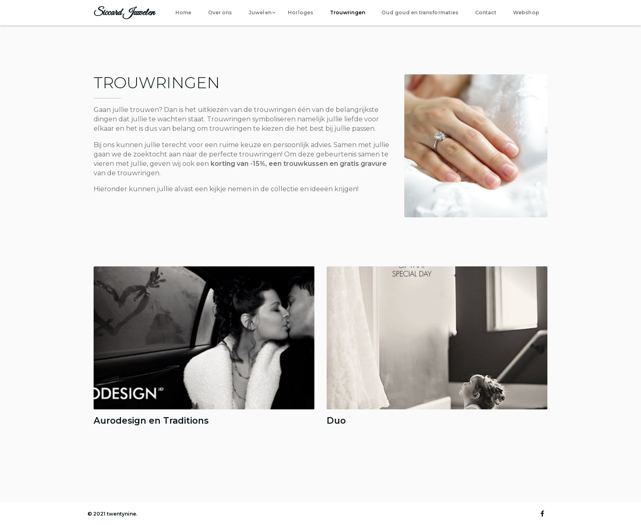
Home (183, 12)
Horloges (300, 12)
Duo (336, 420)
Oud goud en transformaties (419, 12)
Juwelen (260, 12)
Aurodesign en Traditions (151, 420)
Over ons (220, 12)
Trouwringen (347, 12)
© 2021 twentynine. (112, 514)
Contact (486, 12)
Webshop (526, 12)
